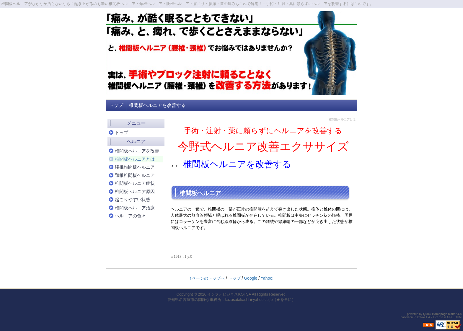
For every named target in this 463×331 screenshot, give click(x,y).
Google (250, 278)
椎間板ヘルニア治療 (135, 207)
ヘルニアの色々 (130, 215)
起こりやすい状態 (132, 199)
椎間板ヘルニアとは (135, 159)
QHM (458, 317)
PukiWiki (419, 317)
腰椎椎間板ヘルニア (135, 166)
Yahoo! (267, 278)
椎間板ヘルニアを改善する (157, 105)
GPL (450, 317)
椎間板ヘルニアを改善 (137, 150)
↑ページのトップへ (207, 278)
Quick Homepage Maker (440, 314)
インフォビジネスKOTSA (229, 294)
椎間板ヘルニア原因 (135, 191)
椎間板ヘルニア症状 (135, 183)
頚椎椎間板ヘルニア (135, 175)
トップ (116, 105)
